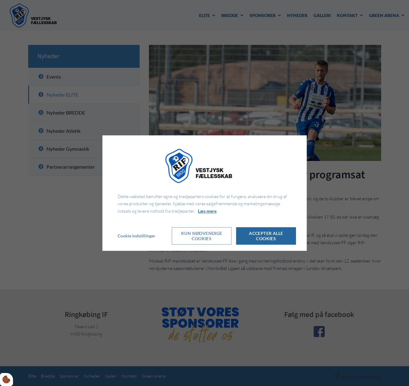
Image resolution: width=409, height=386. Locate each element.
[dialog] (204, 193)
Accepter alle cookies (266, 236)
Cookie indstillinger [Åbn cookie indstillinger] (136, 235)
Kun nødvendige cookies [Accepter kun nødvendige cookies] (201, 236)
